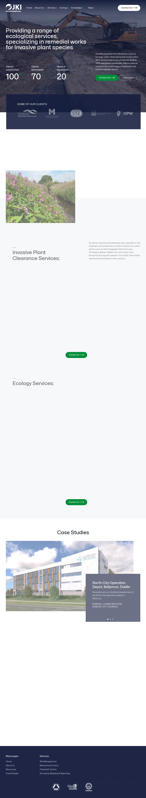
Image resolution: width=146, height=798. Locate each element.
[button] (40, 7)
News (90, 8)
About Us (10, 766)
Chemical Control (48, 769)
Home (29, 8)
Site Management (48, 762)
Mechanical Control (49, 766)
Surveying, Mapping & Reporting (55, 773)
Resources (11, 769)
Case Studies (12, 773)
